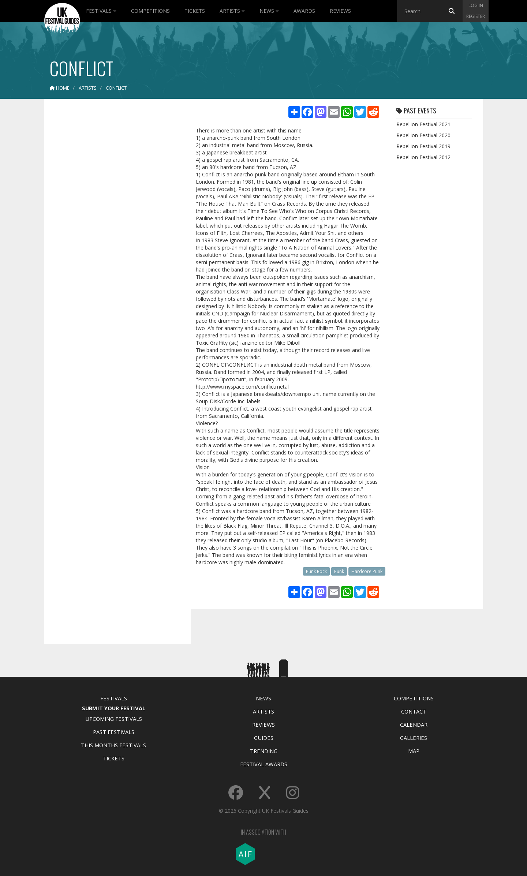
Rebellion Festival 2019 (423, 146)
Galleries (413, 737)
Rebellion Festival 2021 (423, 124)
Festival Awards (263, 764)
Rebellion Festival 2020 (423, 135)
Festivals (101, 10)
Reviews (340, 10)
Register (475, 16)
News (269, 10)
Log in (475, 5)
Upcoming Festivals (113, 718)
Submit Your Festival (113, 708)
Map (413, 751)
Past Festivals (113, 731)
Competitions (150, 10)
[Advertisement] (112, 219)
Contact (413, 711)
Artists (232, 10)
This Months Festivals (113, 745)
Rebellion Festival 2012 (423, 157)
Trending (263, 751)
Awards (304, 10)
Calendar (413, 724)
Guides (263, 737)
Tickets (194, 10)
